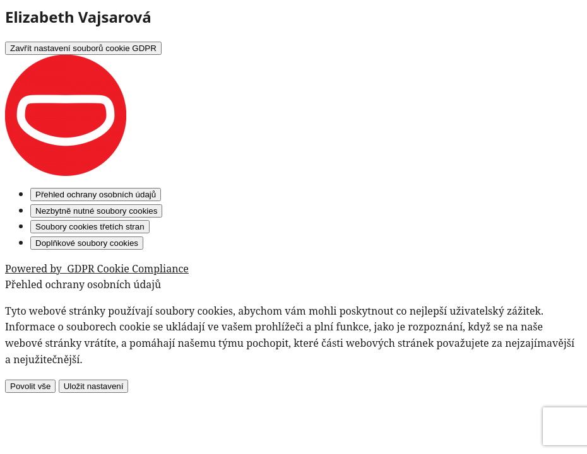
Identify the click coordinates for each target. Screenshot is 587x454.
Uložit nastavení (94, 386)
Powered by (97, 269)
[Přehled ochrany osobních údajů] (95, 194)
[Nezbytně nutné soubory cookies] (96, 211)
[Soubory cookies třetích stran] (90, 226)
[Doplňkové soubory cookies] (86, 243)
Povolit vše (30, 386)
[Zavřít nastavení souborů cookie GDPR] (83, 48)
